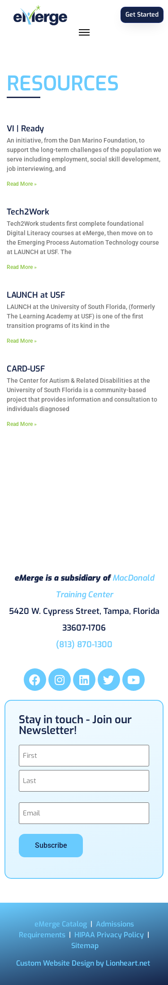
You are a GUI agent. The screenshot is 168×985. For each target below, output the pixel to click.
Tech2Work (28, 211)
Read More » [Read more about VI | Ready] (22, 184)
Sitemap (85, 945)
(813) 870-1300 (84, 644)
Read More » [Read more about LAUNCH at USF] (22, 341)
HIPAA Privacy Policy (109, 935)
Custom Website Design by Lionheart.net (83, 963)
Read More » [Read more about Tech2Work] (22, 267)
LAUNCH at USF (36, 295)
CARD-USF (26, 368)
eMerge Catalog (60, 924)
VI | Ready (25, 128)
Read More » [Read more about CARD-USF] (22, 424)
